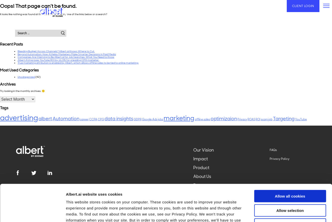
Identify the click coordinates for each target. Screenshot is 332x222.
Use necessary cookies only (290, 190)
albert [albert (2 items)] (45, 119)
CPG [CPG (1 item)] (101, 119)
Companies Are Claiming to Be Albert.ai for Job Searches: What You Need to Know (66, 57)
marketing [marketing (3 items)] (179, 118)
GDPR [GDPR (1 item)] (137, 119)
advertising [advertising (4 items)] (19, 118)
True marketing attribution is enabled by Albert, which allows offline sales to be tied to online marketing (78, 62)
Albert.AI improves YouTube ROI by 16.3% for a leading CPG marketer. (58, 60)
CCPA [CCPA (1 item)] (93, 119)
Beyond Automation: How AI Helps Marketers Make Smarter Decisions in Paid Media (67, 54)
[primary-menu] (326, 6)
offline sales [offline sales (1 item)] (202, 119)
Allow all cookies (290, 161)
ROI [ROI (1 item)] (258, 119)
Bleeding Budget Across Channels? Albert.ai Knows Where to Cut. (56, 51)
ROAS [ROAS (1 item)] (251, 119)
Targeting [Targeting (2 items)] (284, 119)
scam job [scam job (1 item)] (266, 119)
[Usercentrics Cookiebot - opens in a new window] (33, 212)
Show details (263, 212)
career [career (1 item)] (84, 119)
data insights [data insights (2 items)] (119, 119)
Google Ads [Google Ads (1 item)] (149, 119)
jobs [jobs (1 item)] (160, 119)
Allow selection (290, 176)
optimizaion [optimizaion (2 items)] (224, 119)
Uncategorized (26, 77)
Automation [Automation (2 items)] (66, 119)
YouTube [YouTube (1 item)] (301, 119)
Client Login (303, 6)
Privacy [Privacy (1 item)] (242, 119)
